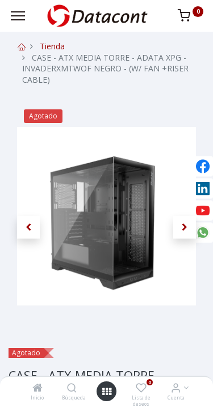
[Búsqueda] (71, 388)
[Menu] (18, 16)
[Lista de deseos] (141, 388)
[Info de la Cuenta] (175, 388)
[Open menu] (106, 391)
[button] (28, 227)
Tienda (52, 46)
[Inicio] (37, 388)
